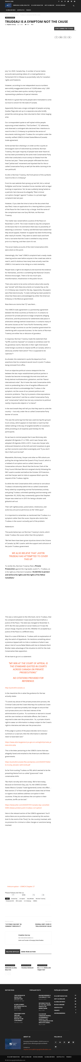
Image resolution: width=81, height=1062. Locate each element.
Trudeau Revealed (27, 968)
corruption (22, 898)
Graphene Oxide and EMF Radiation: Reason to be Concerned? (19, 1017)
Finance (28, 10)
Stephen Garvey (11, 24)
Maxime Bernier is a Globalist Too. (45, 996)
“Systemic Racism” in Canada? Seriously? (13, 925)
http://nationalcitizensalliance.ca (25, 937)
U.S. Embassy (27, 901)
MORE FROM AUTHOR (28, 952)
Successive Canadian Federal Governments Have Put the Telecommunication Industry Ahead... (46, 1018)
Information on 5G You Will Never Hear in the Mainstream (45, 1005)
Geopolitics (20, 10)
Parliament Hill (10, 901)
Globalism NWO (10, 10)
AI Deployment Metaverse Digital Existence (20, 1006)
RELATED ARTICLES (12, 952)
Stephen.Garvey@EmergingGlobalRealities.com (37, 1049)
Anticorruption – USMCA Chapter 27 (21, 886)
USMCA (35, 901)
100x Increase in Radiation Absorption (19, 997)
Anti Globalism (49, 5)
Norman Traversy (40, 898)
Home (6, 15)
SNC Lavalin (19, 901)
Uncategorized (14, 15)
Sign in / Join (9, 1)
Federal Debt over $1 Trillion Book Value (43, 925)
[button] (73, 6)
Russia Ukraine (60, 5)
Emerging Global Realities (21, 5)
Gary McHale (30, 898)
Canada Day (14, 898)
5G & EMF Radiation (37, 5)
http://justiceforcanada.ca (15, 688)
